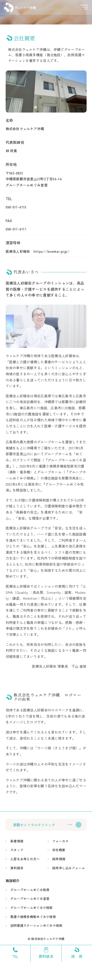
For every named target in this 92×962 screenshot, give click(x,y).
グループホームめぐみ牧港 (29, 889)
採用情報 (58, 859)
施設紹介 (13, 880)
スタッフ (16, 849)
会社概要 (58, 849)
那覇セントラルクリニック (34, 824)
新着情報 (16, 841)
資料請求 (16, 868)
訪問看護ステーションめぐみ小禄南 (36, 925)
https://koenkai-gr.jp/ (51, 251)
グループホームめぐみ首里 (29, 898)
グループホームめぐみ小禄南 (31, 907)
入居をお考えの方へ (25, 859)
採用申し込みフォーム (68, 868)
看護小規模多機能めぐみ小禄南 (33, 916)
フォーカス (60, 841)
